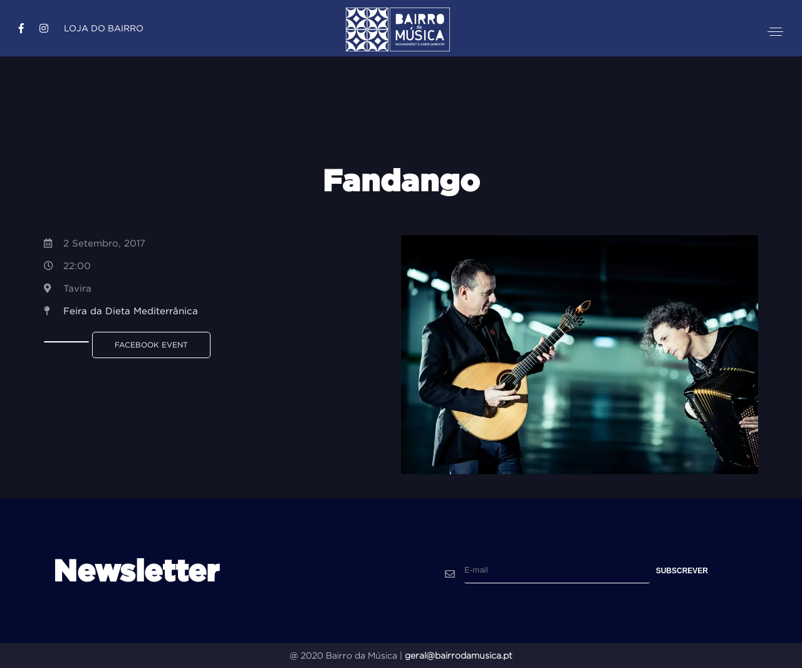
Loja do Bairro (103, 28)
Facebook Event (151, 345)
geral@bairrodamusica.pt (459, 655)
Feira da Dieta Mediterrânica (130, 310)
